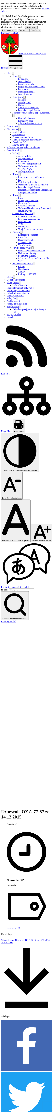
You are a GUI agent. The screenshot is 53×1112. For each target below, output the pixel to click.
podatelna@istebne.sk (11, 1069)
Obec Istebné (22, 1104)
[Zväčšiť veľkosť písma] (41, 533)
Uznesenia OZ (13, 745)
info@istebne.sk (8, 1067)
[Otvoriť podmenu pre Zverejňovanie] (21, 150)
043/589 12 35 (7, 1064)
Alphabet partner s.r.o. (36, 1102)
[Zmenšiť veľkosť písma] (12, 486)
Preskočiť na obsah (9, 33)
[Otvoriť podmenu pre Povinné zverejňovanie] (34, 263)
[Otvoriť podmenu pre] (13, 73)
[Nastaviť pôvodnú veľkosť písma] (16, 521)
